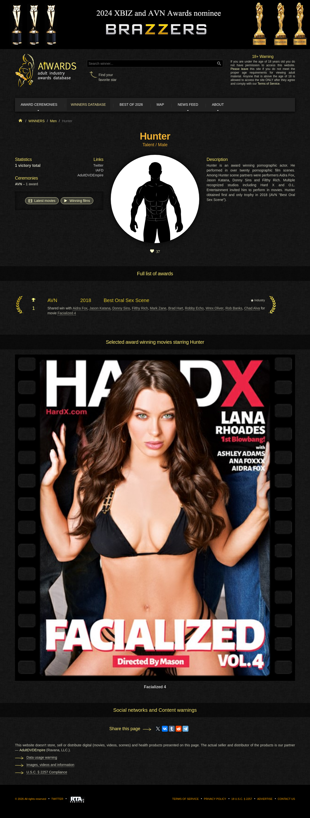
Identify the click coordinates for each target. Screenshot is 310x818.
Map (173, 105)
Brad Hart (175, 309)
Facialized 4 (66, 314)
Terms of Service (269, 83)
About (237, 105)
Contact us (286, 799)
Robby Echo (194, 309)
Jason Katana (100, 309)
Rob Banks (233, 309)
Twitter (98, 166)
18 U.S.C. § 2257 (241, 799)
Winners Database (94, 105)
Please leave (239, 69)
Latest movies (41, 201)
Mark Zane (158, 309)
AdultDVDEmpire (90, 176)
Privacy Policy (215, 799)
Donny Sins (121, 309)
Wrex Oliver (215, 309)
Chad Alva (252, 309)
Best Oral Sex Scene (126, 301)
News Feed (204, 105)
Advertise (264, 799)
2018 (85, 301)
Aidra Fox (80, 309)
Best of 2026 (141, 105)
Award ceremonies (42, 105)
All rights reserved (35, 799)
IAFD (99, 171)
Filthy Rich (140, 309)
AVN (52, 301)
